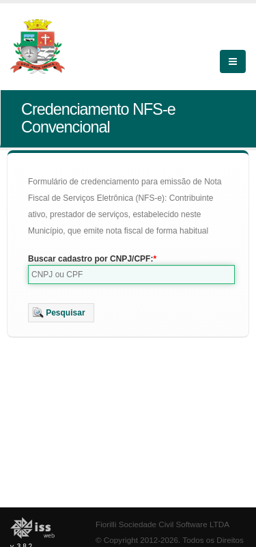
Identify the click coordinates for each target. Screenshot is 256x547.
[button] (61, 312)
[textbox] (131, 274)
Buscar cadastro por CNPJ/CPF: (90, 259)
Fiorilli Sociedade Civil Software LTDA (162, 524)
